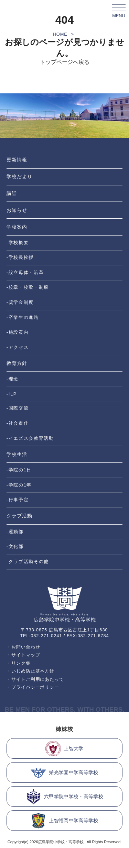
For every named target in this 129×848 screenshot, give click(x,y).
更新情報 (17, 159)
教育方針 (17, 363)
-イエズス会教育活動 (30, 438)
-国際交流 (18, 408)
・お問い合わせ (23, 647)
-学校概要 (18, 242)
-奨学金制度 (20, 302)
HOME (60, 34)
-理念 (13, 378)
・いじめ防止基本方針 (31, 671)
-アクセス (18, 347)
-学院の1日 (19, 469)
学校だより (19, 176)
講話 (12, 193)
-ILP (12, 394)
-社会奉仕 (18, 423)
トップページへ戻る (64, 62)
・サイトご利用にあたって (35, 679)
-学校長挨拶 (20, 257)
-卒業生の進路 (23, 317)
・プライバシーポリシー (33, 687)
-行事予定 (18, 499)
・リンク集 (19, 663)
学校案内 (17, 227)
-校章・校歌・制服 (28, 287)
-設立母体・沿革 (25, 272)
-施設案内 (18, 332)
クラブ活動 (19, 515)
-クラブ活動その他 (28, 561)
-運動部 (15, 531)
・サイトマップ (23, 654)
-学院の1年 (19, 485)
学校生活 (17, 454)
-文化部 (15, 546)
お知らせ (17, 210)
